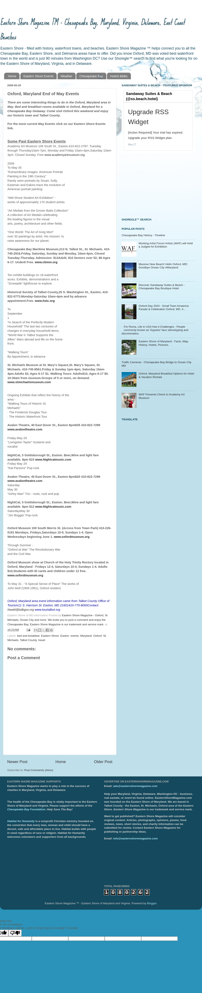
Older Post (103, 762)
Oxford (97, 635)
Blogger (151, 903)
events (74, 635)
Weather (66, 76)
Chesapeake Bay (91, 76)
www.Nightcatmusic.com (53, 506)
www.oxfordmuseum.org (25, 575)
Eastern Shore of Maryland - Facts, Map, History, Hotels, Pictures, (164, 343)
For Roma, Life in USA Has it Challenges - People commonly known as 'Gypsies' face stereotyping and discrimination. (155, 330)
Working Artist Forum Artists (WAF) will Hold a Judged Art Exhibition (166, 245)
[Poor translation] (15, 933)
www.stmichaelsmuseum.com (29, 382)
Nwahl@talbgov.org (20, 609)
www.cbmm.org (46, 262)
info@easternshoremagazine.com (135, 838)
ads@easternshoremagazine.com (135, 786)
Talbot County (28, 640)
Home (12, 76)
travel (41, 640)
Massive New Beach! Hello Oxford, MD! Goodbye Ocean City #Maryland (163, 266)
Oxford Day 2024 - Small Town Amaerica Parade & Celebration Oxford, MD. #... (164, 307)
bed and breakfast (28, 635)
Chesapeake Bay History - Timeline (143, 235)
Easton (64, 635)
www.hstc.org (45, 300)
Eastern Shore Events (38, 76)
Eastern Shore (50, 635)
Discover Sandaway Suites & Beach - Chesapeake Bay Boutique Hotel (162, 286)
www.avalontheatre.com (24, 480)
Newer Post (17, 762)
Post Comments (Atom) (38, 770)
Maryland (86, 635)
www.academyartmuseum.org (65, 154)
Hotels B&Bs (118, 76)
